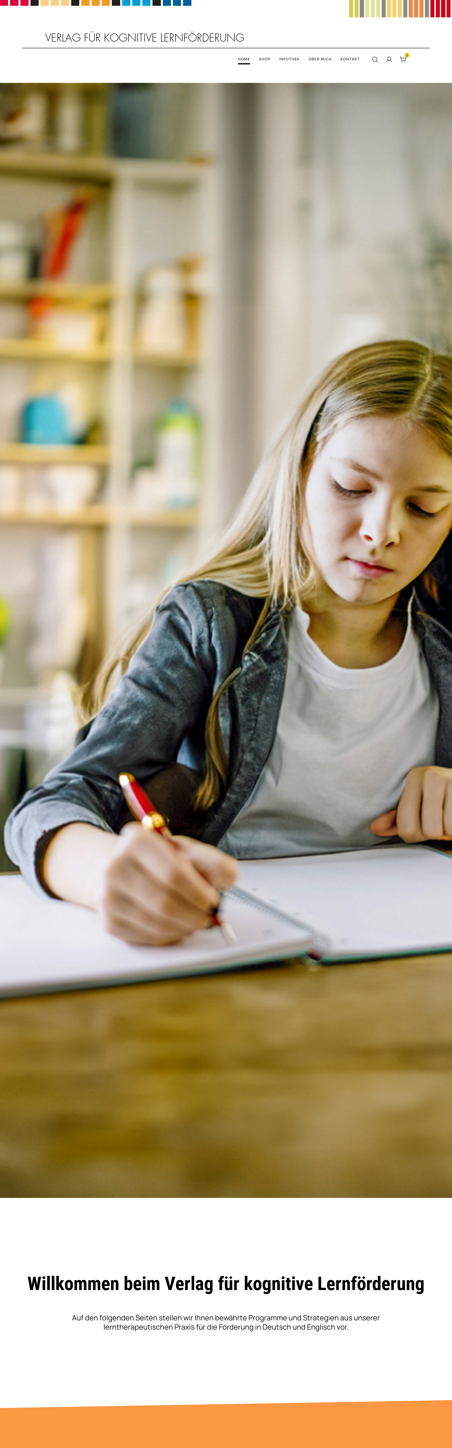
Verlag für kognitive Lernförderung (144, 38)
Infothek (289, 59)
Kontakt (350, 59)
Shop (265, 59)
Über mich (320, 59)
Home (244, 59)
